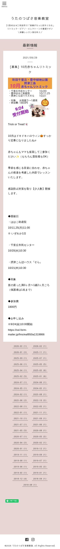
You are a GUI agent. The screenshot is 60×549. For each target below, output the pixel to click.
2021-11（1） (40, 412)
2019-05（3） (40, 466)
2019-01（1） (40, 472)
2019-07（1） (40, 460)
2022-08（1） (21, 406)
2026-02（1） (40, 346)
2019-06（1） (21, 466)
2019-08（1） (21, 460)
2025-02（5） (21, 376)
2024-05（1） (21, 388)
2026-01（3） (21, 352)
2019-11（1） (21, 454)
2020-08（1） (40, 430)
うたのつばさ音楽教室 (30, 18)
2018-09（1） (40, 478)
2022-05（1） (40, 406)
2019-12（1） (40, 448)
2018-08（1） (31, 484)
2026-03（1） (21, 346)
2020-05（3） (40, 436)
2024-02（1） (21, 394)
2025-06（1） (21, 364)
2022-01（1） (21, 412)
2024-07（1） (21, 382)
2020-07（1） (21, 436)
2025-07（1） (40, 358)
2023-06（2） (21, 400)
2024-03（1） (40, 388)
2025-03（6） (40, 370)
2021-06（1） (40, 424)
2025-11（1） (40, 352)
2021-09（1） (40, 418)
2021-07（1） (21, 424)
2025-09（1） (21, 358)
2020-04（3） (21, 442)
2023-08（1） (40, 394)
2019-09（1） (40, 454)
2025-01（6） (40, 376)
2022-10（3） (40, 400)
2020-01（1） (21, 448)
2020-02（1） (40, 442)
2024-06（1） (40, 382)
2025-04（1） (21, 370)
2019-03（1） (21, 472)
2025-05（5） (40, 364)
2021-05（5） (21, 430)
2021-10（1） (21, 418)
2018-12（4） (21, 478)
